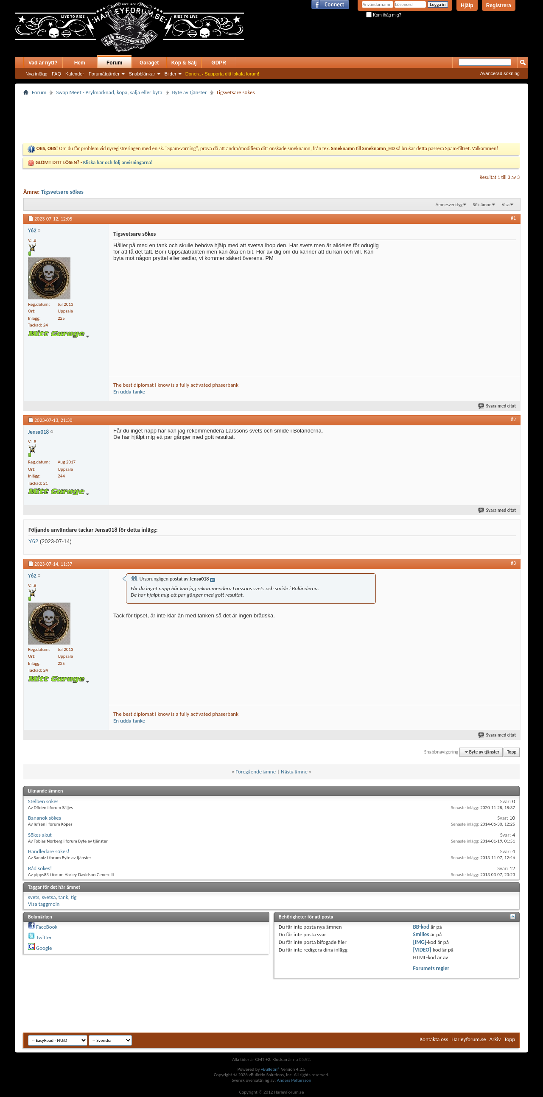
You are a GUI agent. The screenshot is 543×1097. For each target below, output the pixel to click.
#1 (513, 218)
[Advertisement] (343, 33)
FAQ (56, 73)
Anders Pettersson (294, 1080)
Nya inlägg (36, 73)
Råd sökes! (40, 868)
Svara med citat (497, 406)
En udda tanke (129, 391)
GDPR (218, 63)
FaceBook (47, 927)
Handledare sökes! (48, 851)
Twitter (44, 937)
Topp (511, 752)
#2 (513, 419)
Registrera (498, 5)
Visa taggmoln (43, 904)
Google (44, 948)
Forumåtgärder (104, 73)
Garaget (149, 63)
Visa (505, 204)
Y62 (33, 541)
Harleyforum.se (468, 1039)
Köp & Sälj (184, 63)
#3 (513, 563)
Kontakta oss (434, 1039)
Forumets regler (431, 968)
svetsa (49, 897)
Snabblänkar (142, 73)
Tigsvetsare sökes (62, 191)
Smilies (421, 934)
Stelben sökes (43, 801)
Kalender (74, 73)
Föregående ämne (255, 771)
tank (63, 897)
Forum (114, 63)
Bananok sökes (44, 818)
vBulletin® (270, 1069)
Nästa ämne (294, 771)
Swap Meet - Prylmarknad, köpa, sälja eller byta (109, 92)
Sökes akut (40, 835)
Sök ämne (482, 204)
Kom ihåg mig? (383, 15)
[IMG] (420, 942)
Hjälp (467, 5)
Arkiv (495, 1039)
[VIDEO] (422, 949)
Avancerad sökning (500, 73)
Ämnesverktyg (449, 204)
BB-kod (421, 927)
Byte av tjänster (189, 92)
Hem (79, 63)
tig (73, 897)
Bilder (170, 73)
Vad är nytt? (43, 63)
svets (33, 897)
